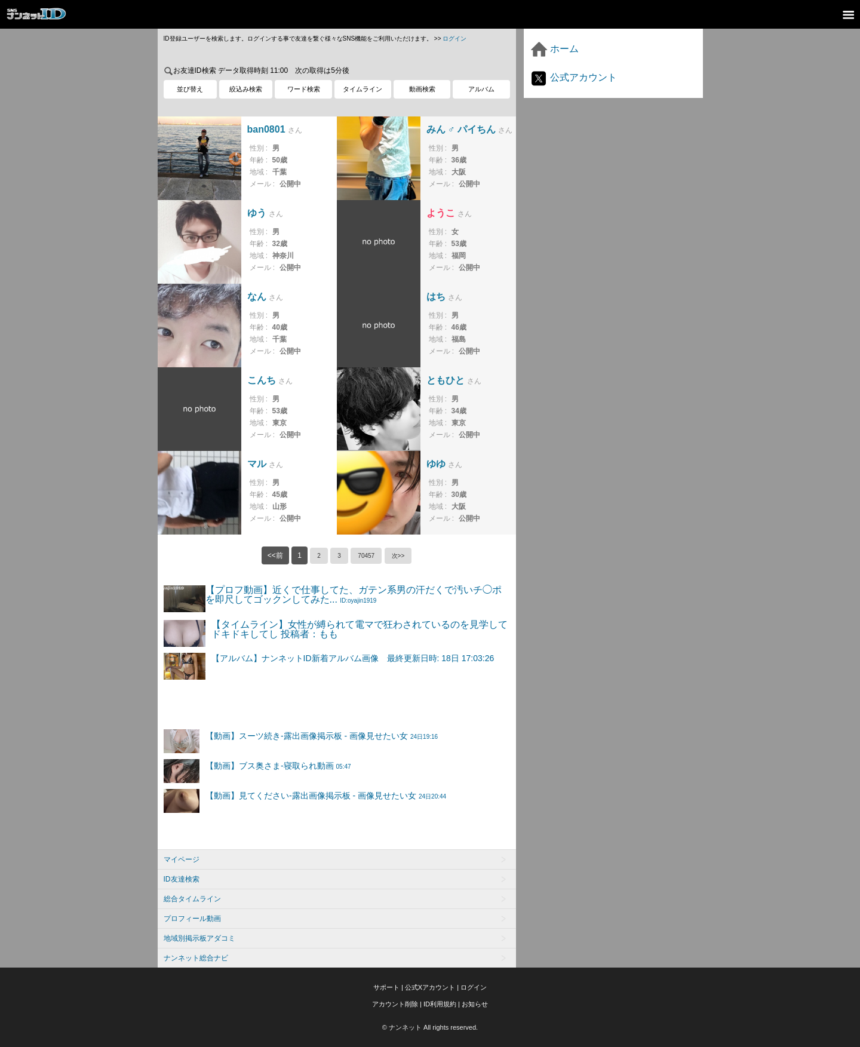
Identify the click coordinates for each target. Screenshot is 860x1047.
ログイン (454, 38)
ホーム (554, 49)
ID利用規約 (439, 1004)
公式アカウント (573, 77)
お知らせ (475, 1004)
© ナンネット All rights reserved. (430, 1027)
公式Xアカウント (430, 987)
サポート (386, 987)
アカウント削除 (395, 1004)
